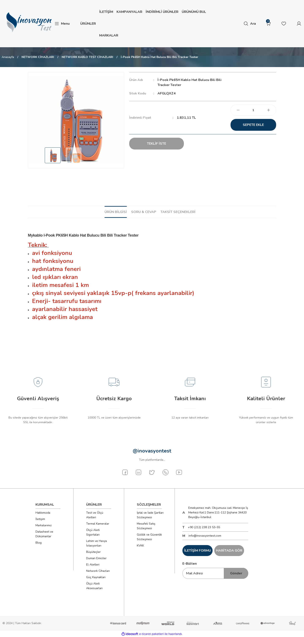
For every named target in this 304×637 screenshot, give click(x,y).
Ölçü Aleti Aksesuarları (94, 586)
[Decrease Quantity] (238, 110)
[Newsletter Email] (215, 573)
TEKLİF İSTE (156, 143)
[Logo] (28, 22)
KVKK (140, 546)
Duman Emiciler (96, 558)
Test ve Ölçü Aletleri (94, 515)
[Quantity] (253, 110)
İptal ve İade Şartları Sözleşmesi (150, 515)
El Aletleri (92, 565)
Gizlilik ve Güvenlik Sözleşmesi (149, 537)
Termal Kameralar (97, 524)
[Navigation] (62, 23)
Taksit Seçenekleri (177, 212)
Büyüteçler (93, 552)
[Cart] (268, 23)
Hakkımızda (42, 513)
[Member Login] (298, 23)
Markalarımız (43, 525)
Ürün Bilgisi (115, 212)
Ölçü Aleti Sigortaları (93, 532)
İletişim (40, 519)
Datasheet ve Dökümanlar (44, 534)
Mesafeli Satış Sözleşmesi (146, 526)
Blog (38, 543)
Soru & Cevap (143, 212)
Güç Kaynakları (96, 577)
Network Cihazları (98, 571)
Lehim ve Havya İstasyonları (96, 543)
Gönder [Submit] (236, 573)
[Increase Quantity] (268, 110)
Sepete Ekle (253, 125)
